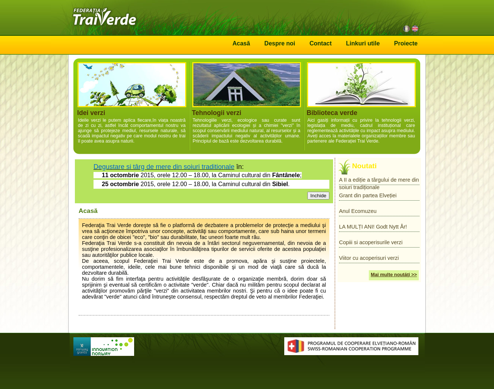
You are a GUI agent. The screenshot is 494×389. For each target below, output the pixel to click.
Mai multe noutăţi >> (394, 274)
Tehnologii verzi (246, 103)
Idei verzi (131, 103)
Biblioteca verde (361, 103)
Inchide (318, 195)
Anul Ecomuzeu (358, 211)
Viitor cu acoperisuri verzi (369, 258)
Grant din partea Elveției (367, 195)
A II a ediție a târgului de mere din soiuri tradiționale (379, 181)
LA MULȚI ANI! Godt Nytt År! (373, 227)
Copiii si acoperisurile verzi (370, 242)
